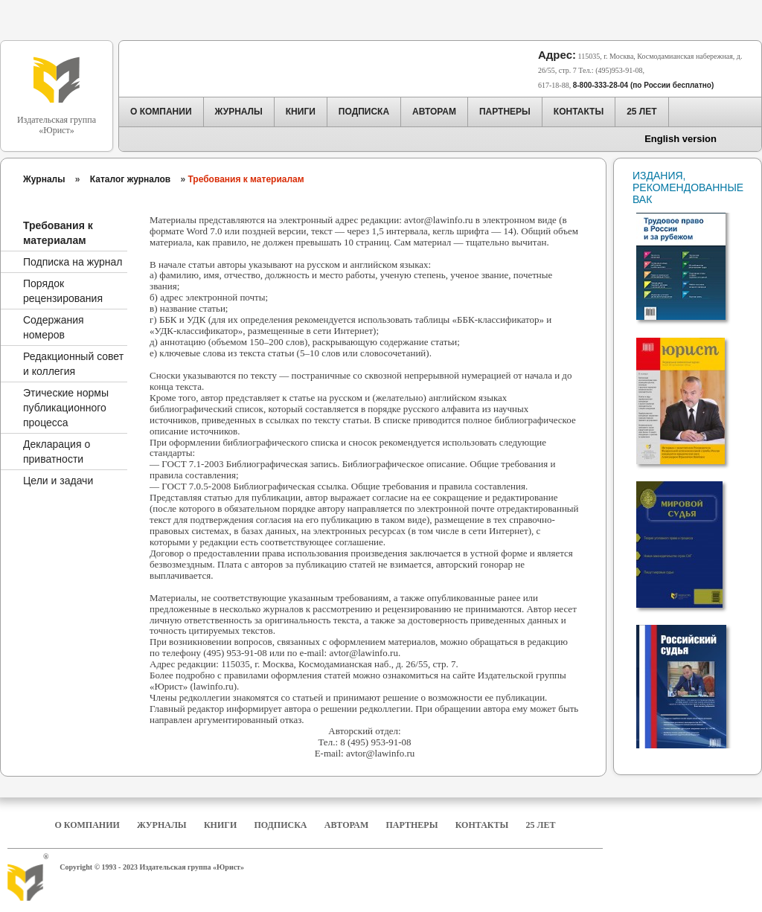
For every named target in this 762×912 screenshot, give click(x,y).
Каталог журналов (130, 179)
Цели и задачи (58, 480)
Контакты (482, 825)
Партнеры (412, 825)
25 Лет (541, 825)
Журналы (44, 179)
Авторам (346, 825)
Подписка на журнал (72, 262)
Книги (220, 825)
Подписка (280, 825)
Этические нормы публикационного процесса (66, 407)
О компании (86, 825)
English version (680, 138)
